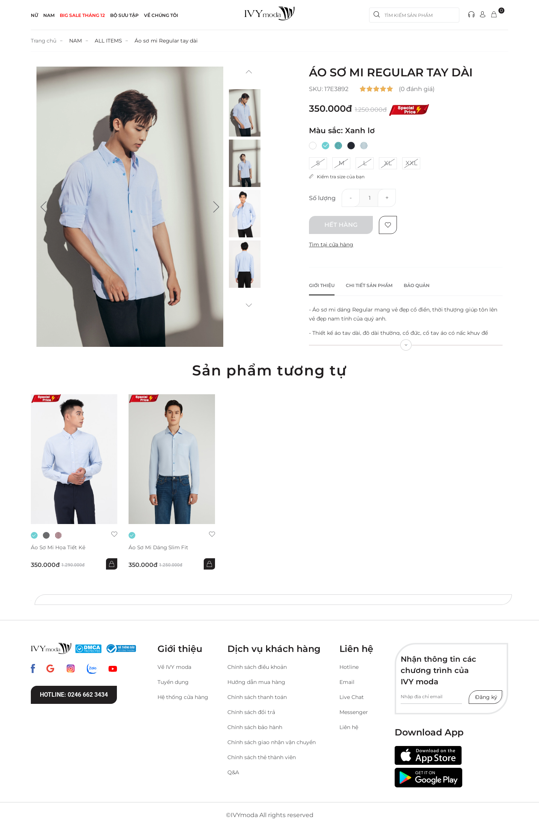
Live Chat (351, 697)
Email (346, 682)
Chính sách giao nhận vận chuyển (271, 742)
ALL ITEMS (109, 40)
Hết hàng (340, 224)
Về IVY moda (174, 667)
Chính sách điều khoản (257, 667)
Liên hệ (348, 727)
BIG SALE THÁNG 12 (82, 15)
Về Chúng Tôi (161, 15)
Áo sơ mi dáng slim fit (159, 547)
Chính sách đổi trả (251, 712)
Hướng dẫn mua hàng (256, 682)
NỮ (34, 15)
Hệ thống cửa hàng (182, 697)
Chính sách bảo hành (254, 727)
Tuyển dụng (173, 682)
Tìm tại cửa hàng (331, 244)
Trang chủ (44, 40)
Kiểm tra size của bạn (337, 176)
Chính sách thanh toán (257, 697)
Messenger (353, 712)
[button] (43, 207)
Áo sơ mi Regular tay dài (168, 40)
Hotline (349, 667)
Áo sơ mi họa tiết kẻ (58, 547)
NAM (49, 15)
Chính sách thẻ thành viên (261, 757)
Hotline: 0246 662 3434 (74, 695)
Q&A (233, 772)
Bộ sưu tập (124, 15)
